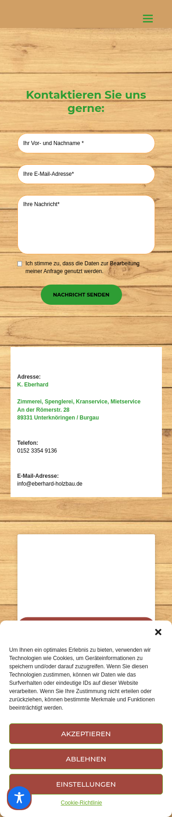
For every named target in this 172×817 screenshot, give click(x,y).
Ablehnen (86, 759)
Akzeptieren (86, 733)
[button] (158, 632)
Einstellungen (86, 784)
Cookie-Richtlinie (81, 803)
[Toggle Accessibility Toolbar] (19, 797)
